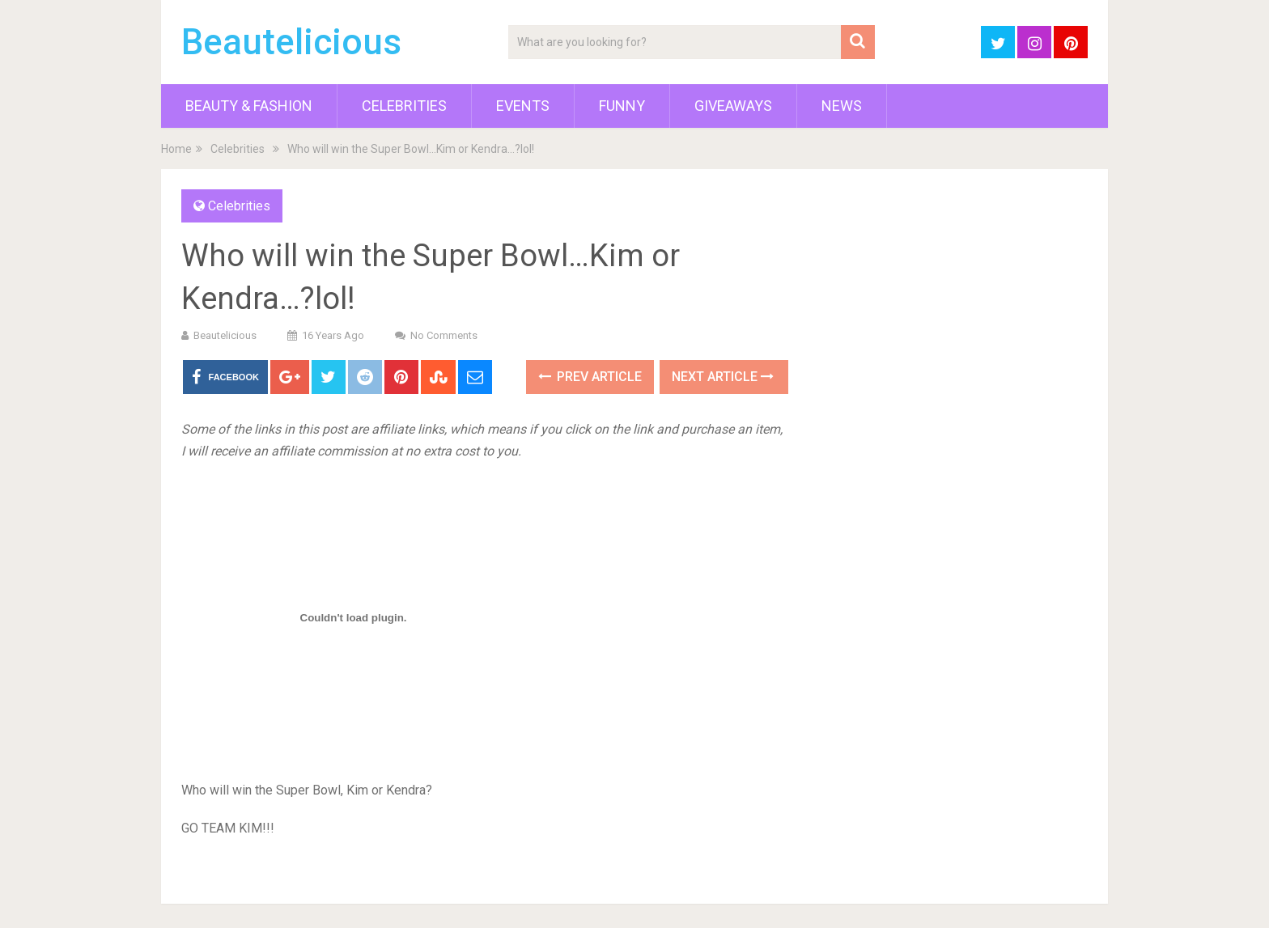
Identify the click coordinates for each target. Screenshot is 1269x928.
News (841, 105)
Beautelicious (291, 42)
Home (176, 148)
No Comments (443, 335)
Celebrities (404, 105)
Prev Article (590, 376)
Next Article (723, 376)
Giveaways (733, 105)
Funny (622, 105)
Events (523, 105)
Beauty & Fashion (248, 105)
